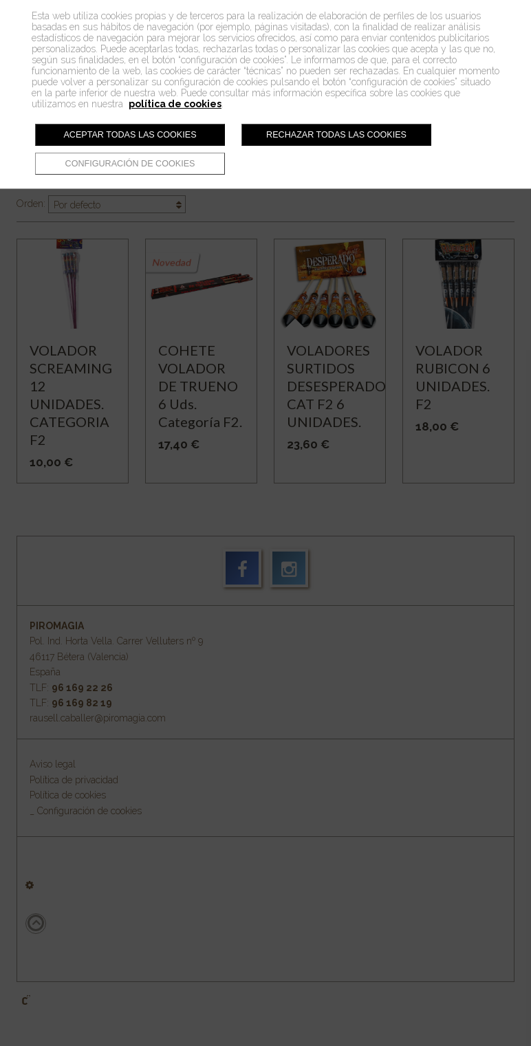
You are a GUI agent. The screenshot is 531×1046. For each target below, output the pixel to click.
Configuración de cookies (130, 163)
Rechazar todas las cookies (336, 135)
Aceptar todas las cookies (129, 135)
